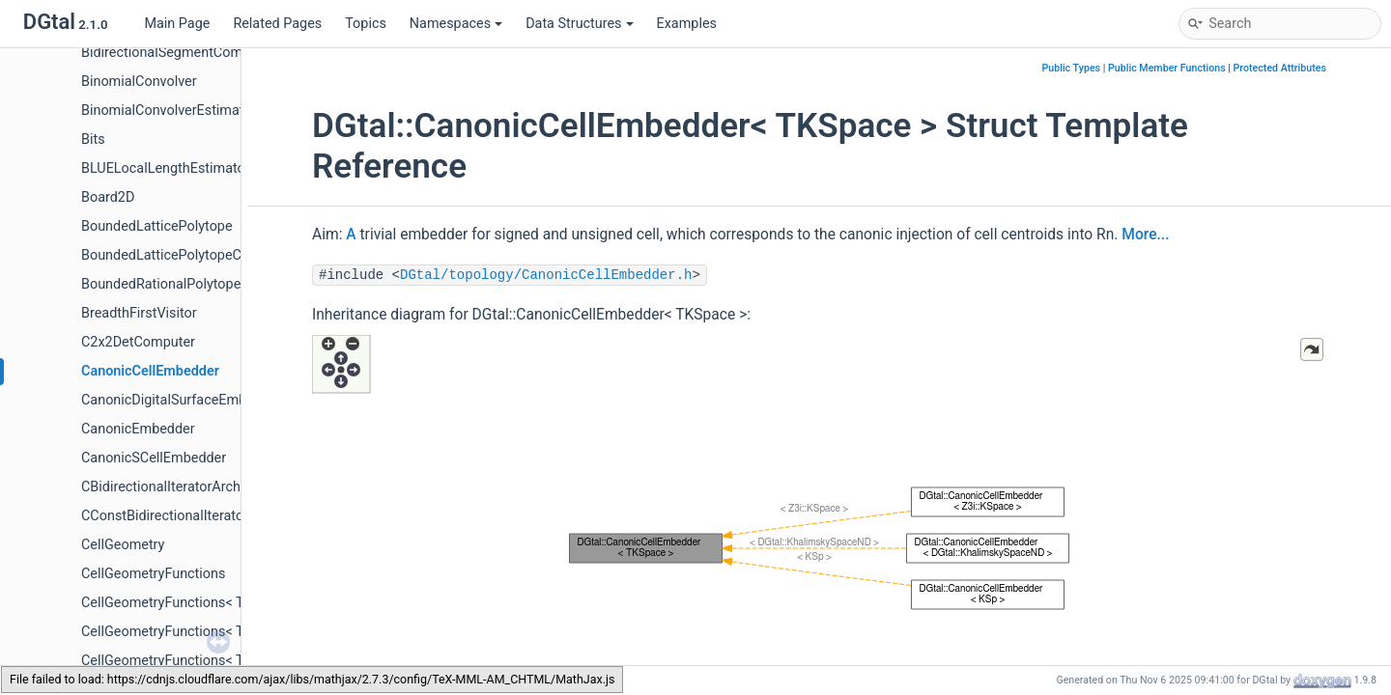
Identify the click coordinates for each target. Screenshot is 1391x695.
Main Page (177, 23)
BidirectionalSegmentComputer (177, 52)
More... (1145, 234)
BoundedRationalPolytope (161, 284)
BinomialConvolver (139, 81)
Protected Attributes (1280, 68)
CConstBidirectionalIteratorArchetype (195, 516)
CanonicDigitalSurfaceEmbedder (181, 400)
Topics (365, 23)
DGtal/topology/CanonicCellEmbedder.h (546, 275)
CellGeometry (122, 545)
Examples (687, 23)
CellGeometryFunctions (153, 574)
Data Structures (579, 23)
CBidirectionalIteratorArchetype (177, 487)
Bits (93, 139)
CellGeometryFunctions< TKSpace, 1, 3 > (205, 632)
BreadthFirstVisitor (139, 313)
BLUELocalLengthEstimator (165, 168)
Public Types (1070, 68)
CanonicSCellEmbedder (153, 458)
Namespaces (456, 23)
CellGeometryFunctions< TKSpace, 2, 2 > (205, 661)
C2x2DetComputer (138, 342)
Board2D (107, 197)
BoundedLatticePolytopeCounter (181, 255)
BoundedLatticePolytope (157, 226)
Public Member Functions (1167, 68)
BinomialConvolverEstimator (168, 110)
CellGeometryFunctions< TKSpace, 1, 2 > (205, 603)
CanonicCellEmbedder (150, 371)
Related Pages (277, 23)
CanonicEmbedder (138, 429)
